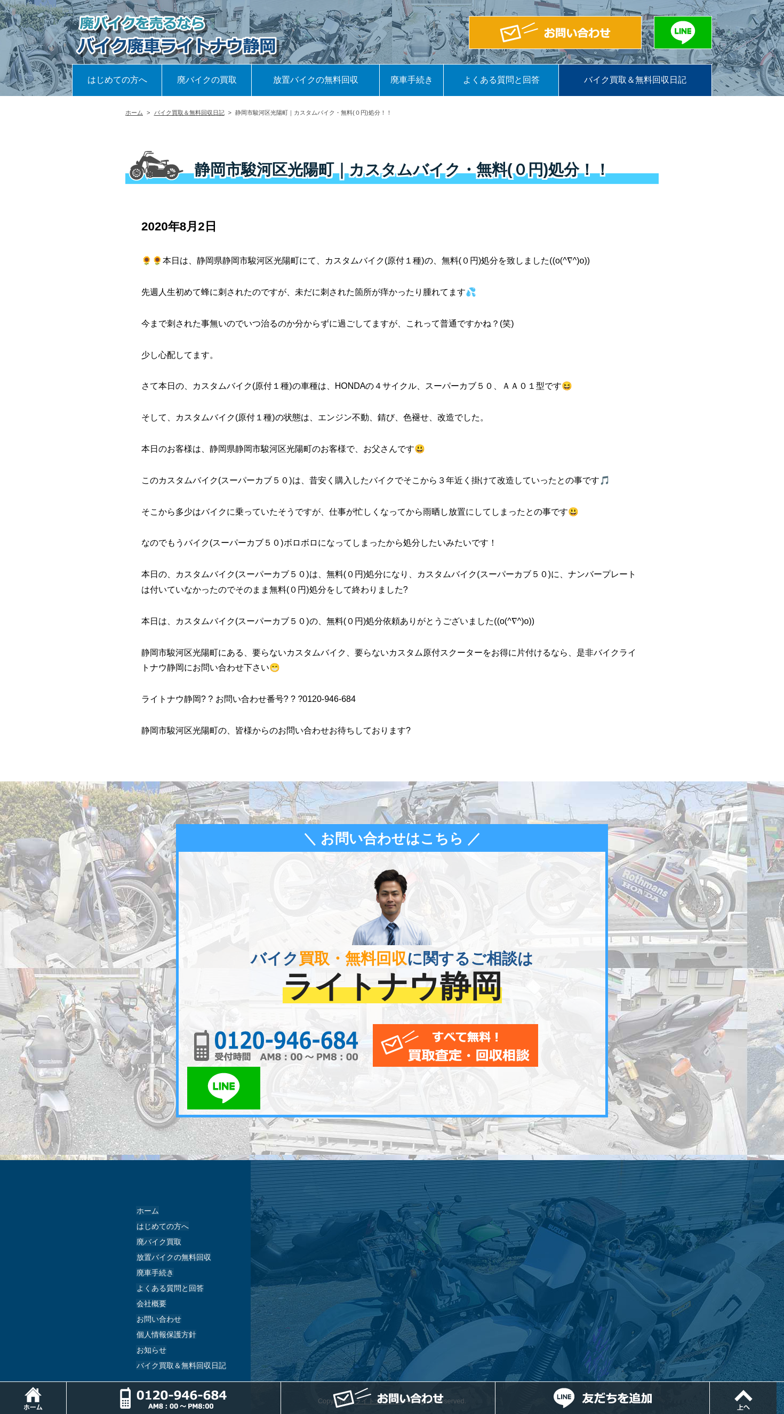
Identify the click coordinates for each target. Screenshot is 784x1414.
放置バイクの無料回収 (315, 79)
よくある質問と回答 (501, 79)
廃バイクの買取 (207, 79)
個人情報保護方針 (166, 1291)
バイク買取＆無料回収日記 (635, 79)
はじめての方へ (117, 79)
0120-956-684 (269, 1045)
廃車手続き (411, 79)
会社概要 (151, 1260)
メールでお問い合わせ (441, 1045)
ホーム (134, 112)
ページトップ (783, 1387)
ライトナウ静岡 (378, 1358)
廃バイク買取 (158, 1198)
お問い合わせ (158, 1276)
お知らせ (151, 1307)
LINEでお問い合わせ (564, 1045)
